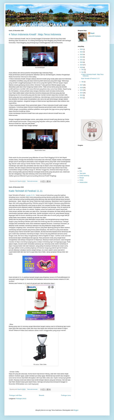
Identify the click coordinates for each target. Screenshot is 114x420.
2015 (81, 90)
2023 (81, 54)
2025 (81, 49)
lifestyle (81, 178)
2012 (81, 98)
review (81, 180)
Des (82, 69)
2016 (81, 87)
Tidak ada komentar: (32, 181)
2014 (81, 93)
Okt (82, 82)
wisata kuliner (83, 182)
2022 (81, 57)
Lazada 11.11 (30, 195)
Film (80, 171)
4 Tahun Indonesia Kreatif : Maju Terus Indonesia (35, 34)
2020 (81, 62)
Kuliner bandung (84, 175)
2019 (81, 65)
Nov (82, 72)
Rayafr (92, 33)
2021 (81, 59)
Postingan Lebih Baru (15, 395)
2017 (81, 85)
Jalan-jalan (82, 173)
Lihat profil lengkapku (94, 36)
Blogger (76, 410)
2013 (81, 95)
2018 (81, 67)
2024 (81, 52)
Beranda (41, 395)
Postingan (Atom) (21, 398)
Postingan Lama (66, 395)
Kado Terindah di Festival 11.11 (26, 191)
